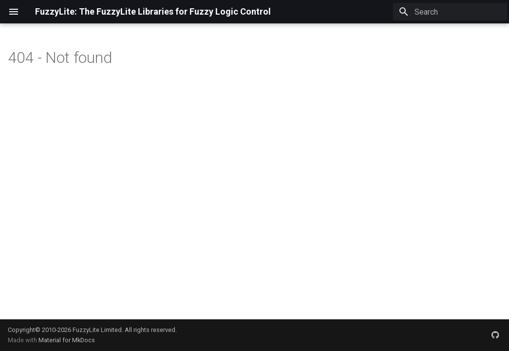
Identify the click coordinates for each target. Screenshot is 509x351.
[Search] (450, 11)
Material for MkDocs (66, 340)
